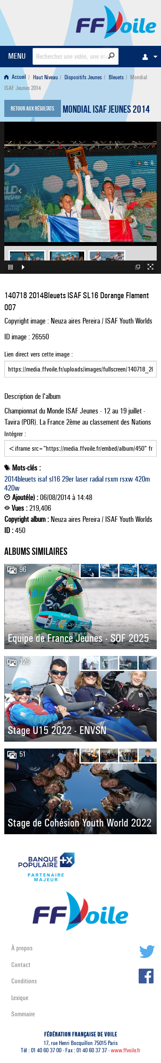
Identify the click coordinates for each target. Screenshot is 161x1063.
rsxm (111, 479)
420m (142, 479)
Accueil (15, 77)
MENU (17, 56)
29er (68, 479)
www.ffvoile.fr (125, 1050)
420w (12, 488)
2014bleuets (20, 479)
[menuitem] (148, 56)
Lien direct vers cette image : (80, 363)
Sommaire (23, 1014)
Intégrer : (80, 443)
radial (96, 479)
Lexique (19, 998)
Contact (20, 965)
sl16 (54, 479)
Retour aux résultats (32, 109)
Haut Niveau (45, 77)
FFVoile (116, 21)
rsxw (126, 479)
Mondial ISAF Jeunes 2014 (106, 110)
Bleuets (116, 77)
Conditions (24, 981)
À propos (22, 948)
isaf (42, 479)
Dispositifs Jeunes (83, 77)
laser (82, 479)
